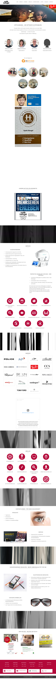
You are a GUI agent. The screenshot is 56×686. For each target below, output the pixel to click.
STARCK (25, 427)
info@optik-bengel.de (22, 670)
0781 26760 (8, 670)
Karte (45, 670)
